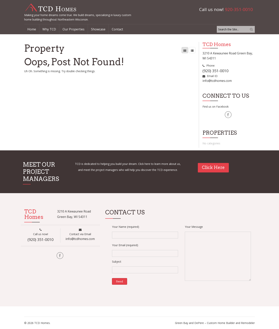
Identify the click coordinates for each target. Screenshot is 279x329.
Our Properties (73, 29)
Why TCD (49, 29)
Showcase (98, 29)
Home (31, 29)
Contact (117, 29)
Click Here (213, 167)
